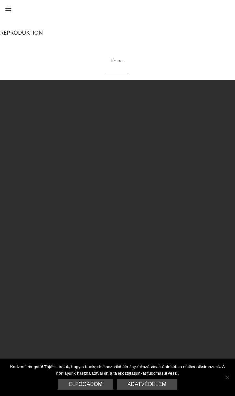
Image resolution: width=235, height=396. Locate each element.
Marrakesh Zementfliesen (185, 8)
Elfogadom (86, 384)
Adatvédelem (147, 384)
